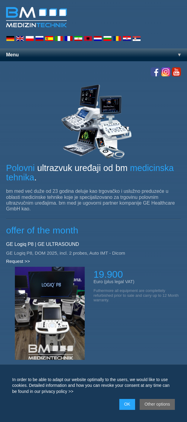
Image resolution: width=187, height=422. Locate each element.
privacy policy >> (57, 391)
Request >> (18, 261)
